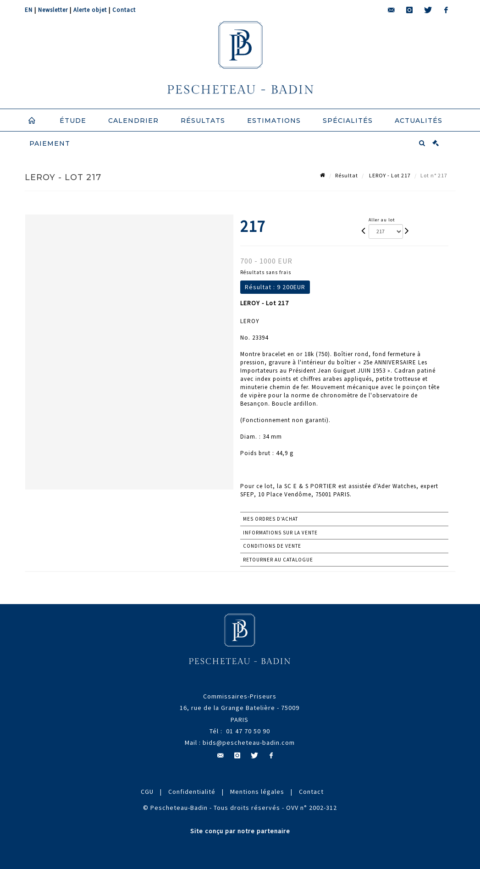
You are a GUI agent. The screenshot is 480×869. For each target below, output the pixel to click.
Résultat (346, 175)
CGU (147, 791)
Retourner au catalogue (278, 559)
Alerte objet (90, 10)
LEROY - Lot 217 (389, 175)
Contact (124, 10)
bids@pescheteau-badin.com (249, 742)
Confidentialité (191, 791)
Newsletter (53, 10)
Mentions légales (257, 791)
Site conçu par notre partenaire (240, 831)
